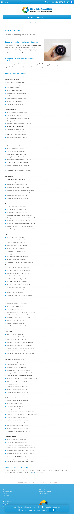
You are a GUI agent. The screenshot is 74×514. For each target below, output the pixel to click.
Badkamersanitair (7, 491)
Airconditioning (7, 489)
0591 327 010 (8, 501)
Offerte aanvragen (37, 17)
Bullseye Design (50, 483)
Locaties (35, 483)
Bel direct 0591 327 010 (55, 2)
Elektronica (6, 495)
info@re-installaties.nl (10, 503)
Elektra (5, 493)
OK (52, 510)
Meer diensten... (7, 497)
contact (33, 472)
